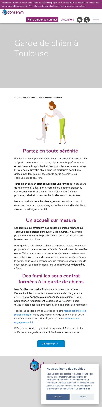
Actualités (67, 20)
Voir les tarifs (50, 343)
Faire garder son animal (42, 20)
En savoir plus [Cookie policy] (83, 389)
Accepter (58, 397)
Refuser (82, 397)
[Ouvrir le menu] (95, 19)
